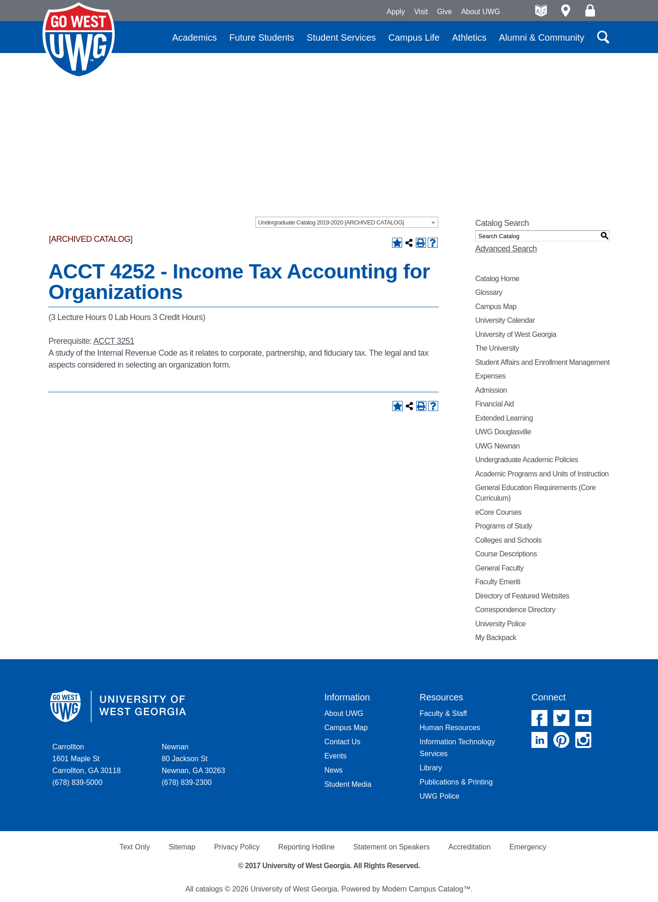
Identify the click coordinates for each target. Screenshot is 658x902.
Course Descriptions (506, 554)
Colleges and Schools (508, 540)
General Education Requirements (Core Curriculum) (535, 493)
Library (430, 768)
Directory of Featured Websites (522, 596)
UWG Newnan (497, 446)
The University (497, 348)
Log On (590, 10)
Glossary (488, 292)
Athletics (469, 37)
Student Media (347, 784)
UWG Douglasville (503, 432)
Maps (565, 10)
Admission (491, 390)
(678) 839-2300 (187, 782)
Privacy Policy (237, 847)
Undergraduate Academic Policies (526, 460)
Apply (396, 12)
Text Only (134, 847)
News (333, 770)
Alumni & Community (541, 37)
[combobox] (346, 222)
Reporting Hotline (306, 847)
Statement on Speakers (391, 847)
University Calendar (505, 320)
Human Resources (449, 727)
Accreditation (469, 847)
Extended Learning (504, 418)
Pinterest (561, 740)
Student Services (341, 37)
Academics (194, 37)
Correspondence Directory (515, 610)
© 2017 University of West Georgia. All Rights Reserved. (329, 866)
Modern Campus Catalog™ (426, 889)
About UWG (480, 12)
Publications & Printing (456, 782)
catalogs (209, 889)
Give (444, 12)
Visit (421, 12)
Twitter (561, 718)
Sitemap (182, 847)
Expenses (490, 376)
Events (335, 756)
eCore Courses (498, 512)
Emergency (528, 847)
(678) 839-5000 (77, 782)
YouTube (583, 718)
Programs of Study (503, 526)
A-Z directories (541, 10)
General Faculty (499, 568)
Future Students (261, 37)
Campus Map (495, 306)
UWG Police (439, 796)
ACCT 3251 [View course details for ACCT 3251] (113, 341)
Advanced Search (506, 248)
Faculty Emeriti (497, 582)
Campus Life (414, 37)
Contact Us (342, 742)
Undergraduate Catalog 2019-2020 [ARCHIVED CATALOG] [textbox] (331, 222)
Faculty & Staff (443, 713)
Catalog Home (497, 279)
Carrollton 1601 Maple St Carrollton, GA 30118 (87, 758)
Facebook (539, 718)
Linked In (539, 740)
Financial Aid (494, 404)
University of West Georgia (78, 40)
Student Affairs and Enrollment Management (542, 362)
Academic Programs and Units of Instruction (542, 474)
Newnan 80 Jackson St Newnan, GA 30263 (193, 758)
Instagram (583, 740)
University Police (500, 624)
